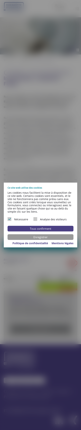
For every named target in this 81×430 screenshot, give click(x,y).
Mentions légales (62, 243)
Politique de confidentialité (30, 243)
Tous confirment (40, 228)
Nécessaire (18, 219)
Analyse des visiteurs (50, 219)
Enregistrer (40, 237)
